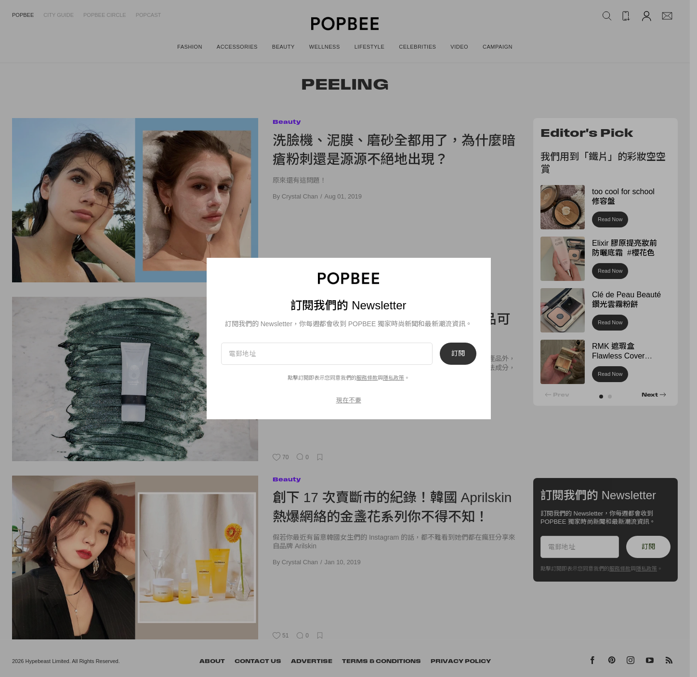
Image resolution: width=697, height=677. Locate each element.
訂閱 (458, 354)
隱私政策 (393, 378)
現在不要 (348, 400)
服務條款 (367, 378)
